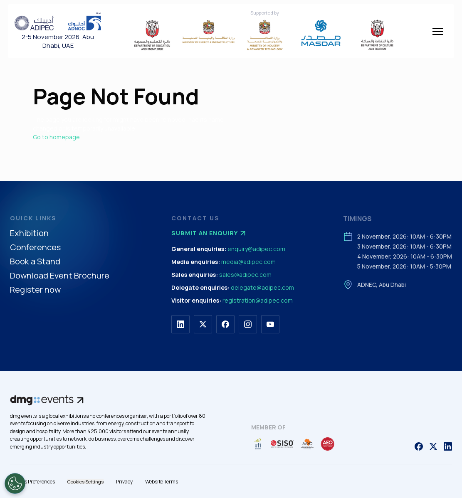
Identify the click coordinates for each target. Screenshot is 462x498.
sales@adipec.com (245, 275)
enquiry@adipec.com (256, 249)
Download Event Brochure (59, 276)
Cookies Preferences (32, 481)
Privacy (124, 481)
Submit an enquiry (209, 233)
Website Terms (161, 481)
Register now (35, 290)
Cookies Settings (85, 481)
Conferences (35, 247)
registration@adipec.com (257, 300)
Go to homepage (56, 137)
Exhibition (29, 233)
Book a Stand (35, 261)
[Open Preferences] (15, 483)
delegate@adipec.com (262, 287)
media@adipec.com (248, 262)
